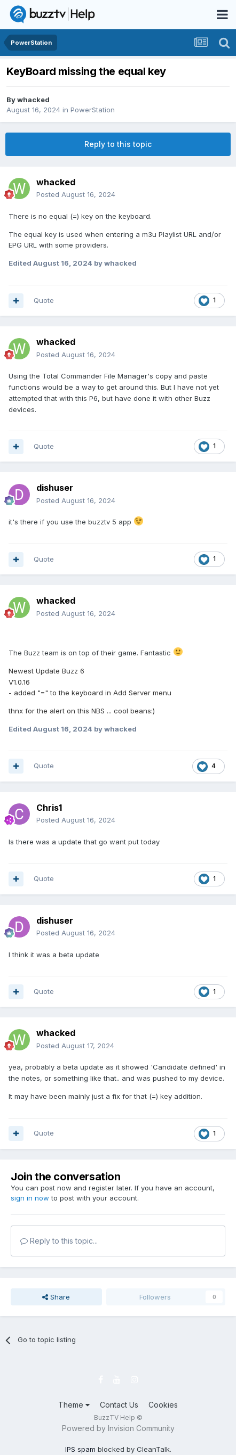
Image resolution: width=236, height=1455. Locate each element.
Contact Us (119, 1404)
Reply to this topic (118, 144)
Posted (75, 194)
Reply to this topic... (59, 1240)
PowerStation (92, 109)
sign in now (30, 1198)
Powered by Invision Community (118, 1428)
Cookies (163, 1404)
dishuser (54, 487)
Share (56, 1297)
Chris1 (49, 807)
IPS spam (80, 1449)
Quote (44, 300)
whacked (33, 99)
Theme (74, 1404)
